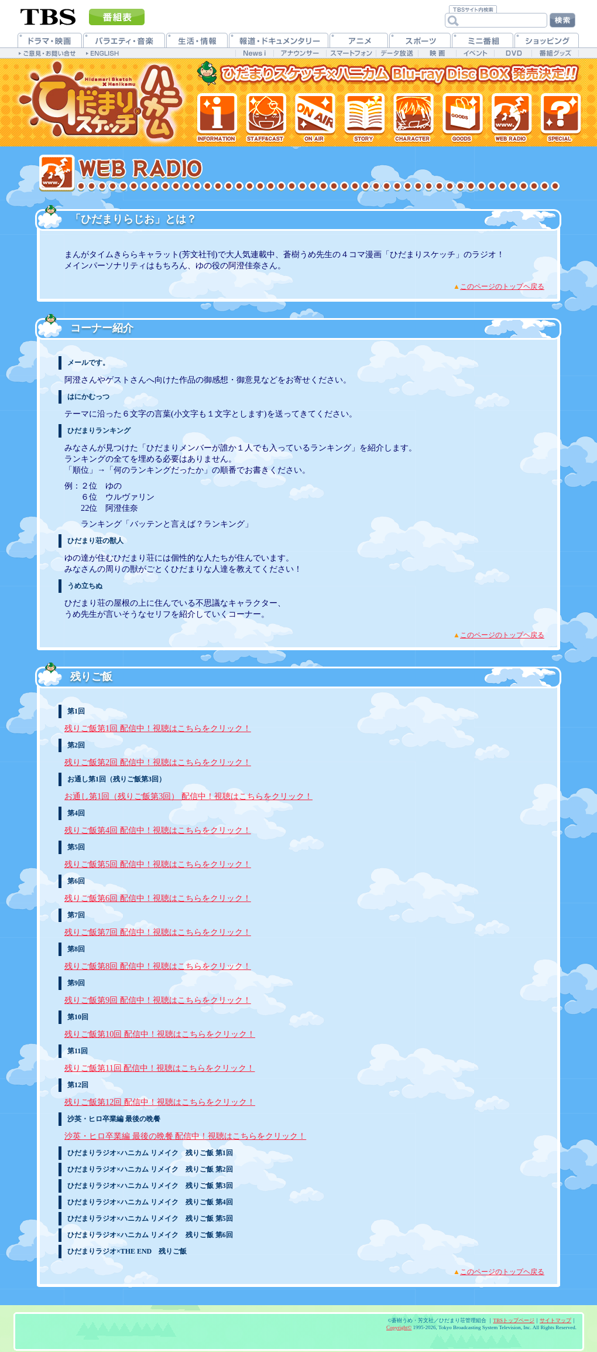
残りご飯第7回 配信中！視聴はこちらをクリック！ (157, 932)
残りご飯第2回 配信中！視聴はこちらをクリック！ (157, 762)
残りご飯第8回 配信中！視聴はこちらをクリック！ (157, 966)
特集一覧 (560, 117)
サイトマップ (555, 1320)
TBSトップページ (513, 1320)
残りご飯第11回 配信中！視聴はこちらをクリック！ (159, 1068)
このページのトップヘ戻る (502, 286)
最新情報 (217, 117)
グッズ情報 (461, 117)
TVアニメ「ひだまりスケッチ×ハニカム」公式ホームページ (102, 102)
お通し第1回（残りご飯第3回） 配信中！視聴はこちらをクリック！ (188, 796)
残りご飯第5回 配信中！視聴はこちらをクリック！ (157, 864)
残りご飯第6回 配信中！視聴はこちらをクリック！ (157, 898)
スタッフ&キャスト (266, 117)
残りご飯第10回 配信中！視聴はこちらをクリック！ (159, 1034)
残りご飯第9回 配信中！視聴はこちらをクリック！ (157, 1000)
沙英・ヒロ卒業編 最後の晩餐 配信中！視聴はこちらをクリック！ (185, 1136)
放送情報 (314, 117)
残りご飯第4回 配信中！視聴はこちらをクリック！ (157, 830)
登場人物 (412, 117)
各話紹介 (363, 117)
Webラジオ (511, 117)
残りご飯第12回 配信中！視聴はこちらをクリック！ (159, 1102)
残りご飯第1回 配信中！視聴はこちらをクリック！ (157, 728)
